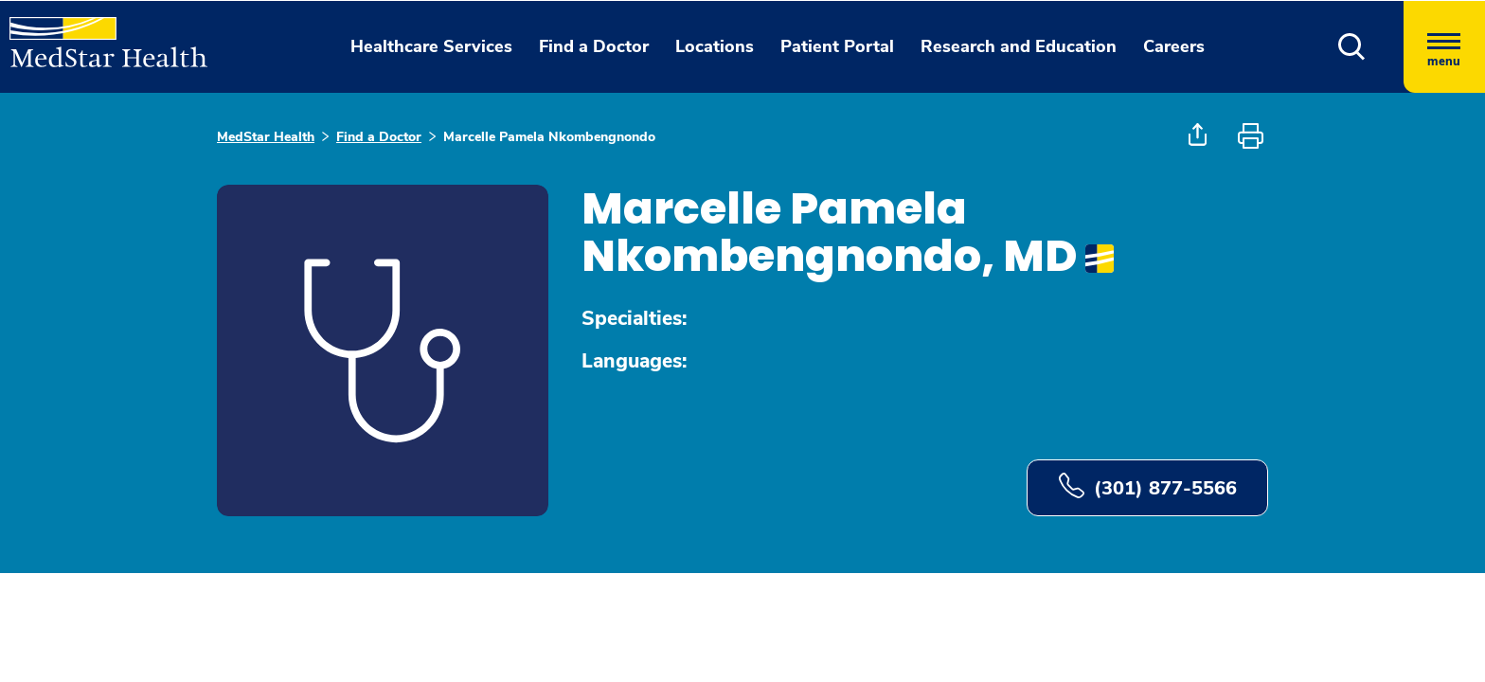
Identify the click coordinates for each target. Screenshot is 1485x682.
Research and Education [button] (1019, 46)
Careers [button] (1174, 46)
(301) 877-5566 (1148, 487)
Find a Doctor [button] (594, 46)
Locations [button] (714, 46)
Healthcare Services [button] (431, 46)
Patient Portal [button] (837, 46)
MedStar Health (265, 137)
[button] (1352, 47)
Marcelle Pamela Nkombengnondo (549, 137)
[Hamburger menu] (1444, 47)
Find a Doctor (378, 137)
